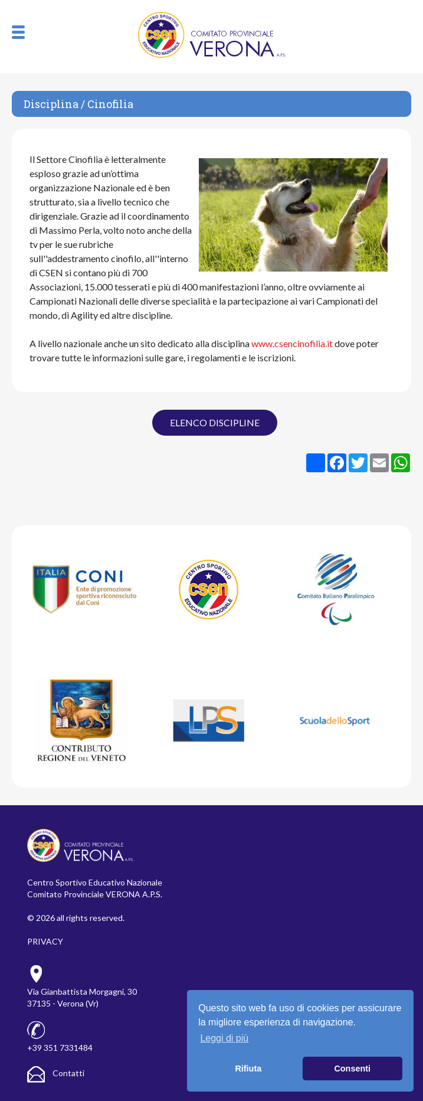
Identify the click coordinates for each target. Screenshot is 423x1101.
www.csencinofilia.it (292, 343)
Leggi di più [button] (224, 1038)
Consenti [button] (352, 1068)
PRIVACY (45, 941)
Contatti (55, 1073)
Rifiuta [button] (248, 1068)
